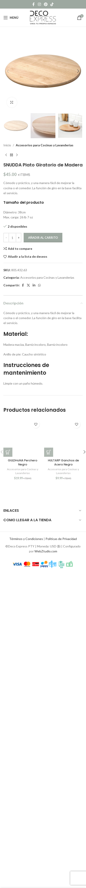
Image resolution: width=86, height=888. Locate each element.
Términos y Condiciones (26, 539)
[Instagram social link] (39, 4)
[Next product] (17, 155)
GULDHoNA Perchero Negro (22, 462)
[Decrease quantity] (6, 237)
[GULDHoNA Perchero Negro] (22, 437)
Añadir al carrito (43, 237)
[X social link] (28, 285)
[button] (7, 71)
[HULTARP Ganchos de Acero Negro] (63, 437)
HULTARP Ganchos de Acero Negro (63, 462)
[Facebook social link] (33, 4)
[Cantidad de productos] (12, 237)
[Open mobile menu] (11, 17)
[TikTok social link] (52, 4)
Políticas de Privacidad (61, 539)
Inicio (7, 145)
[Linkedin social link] (34, 285)
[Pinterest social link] (45, 4)
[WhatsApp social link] (39, 285)
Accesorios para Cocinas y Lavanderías (44, 145)
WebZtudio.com (45, 551)
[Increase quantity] (18, 237)
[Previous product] (6, 155)
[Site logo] (43, 17)
